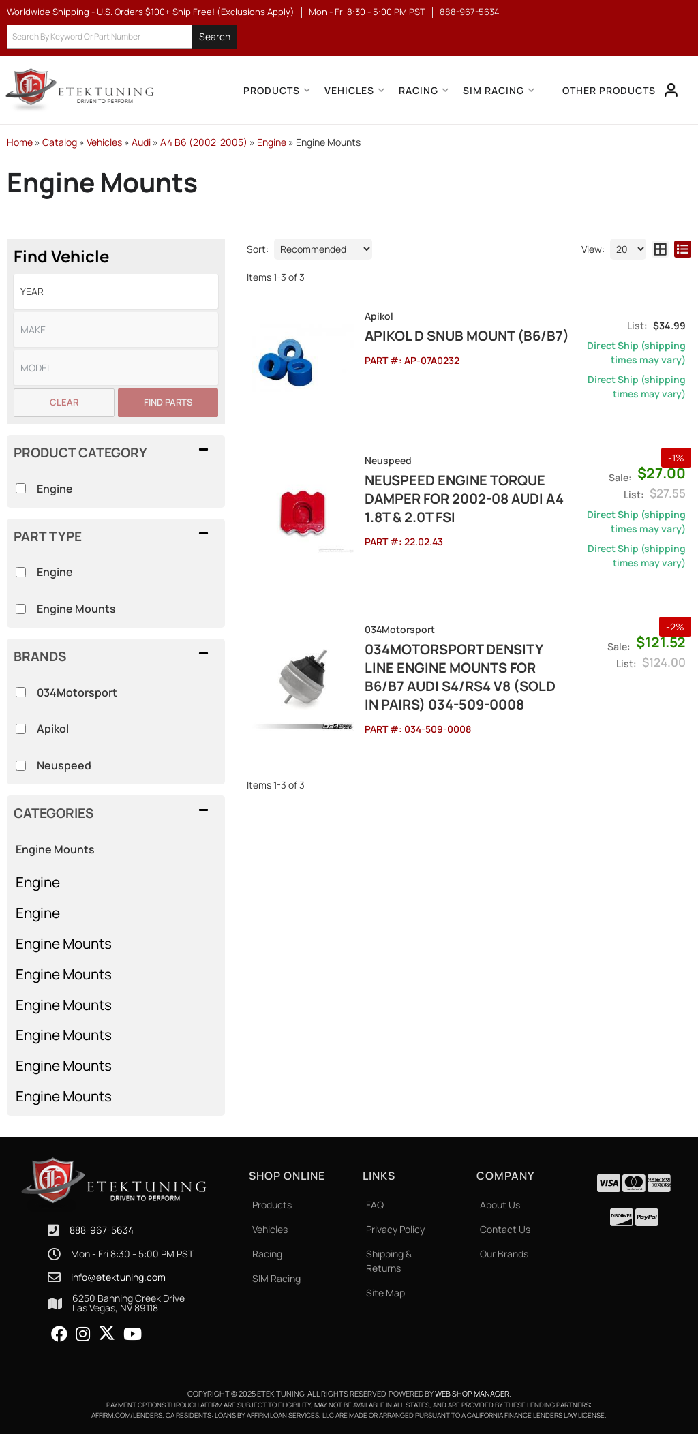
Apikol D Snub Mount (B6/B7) (467, 335)
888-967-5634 (102, 1229)
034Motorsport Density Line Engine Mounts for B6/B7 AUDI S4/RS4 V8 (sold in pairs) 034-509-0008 (460, 677)
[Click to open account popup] (671, 90)
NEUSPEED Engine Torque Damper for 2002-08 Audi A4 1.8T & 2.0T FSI (464, 498)
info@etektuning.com (118, 1277)
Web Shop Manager (472, 1393)
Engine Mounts (64, 943)
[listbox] (116, 291)
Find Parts (168, 402)
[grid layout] (660, 249)
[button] (122, 37)
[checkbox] (21, 692)
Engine (38, 881)
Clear (64, 402)
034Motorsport (77, 692)
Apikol (53, 728)
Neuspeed (64, 765)
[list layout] (682, 249)
